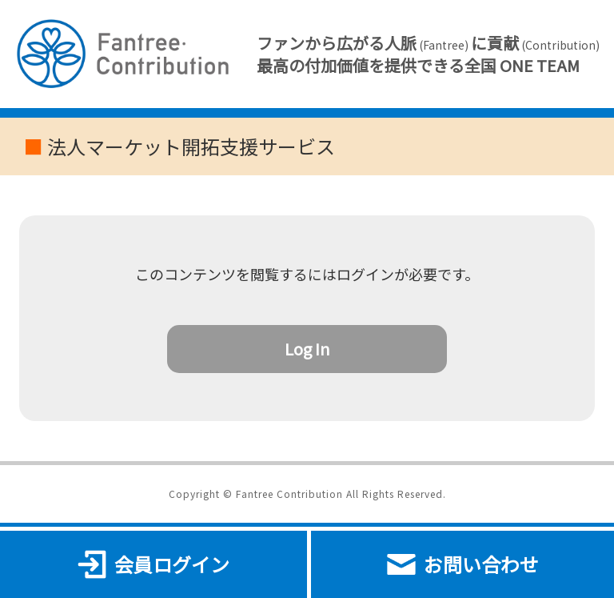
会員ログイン (153, 564)
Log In (307, 348)
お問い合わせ (463, 564)
